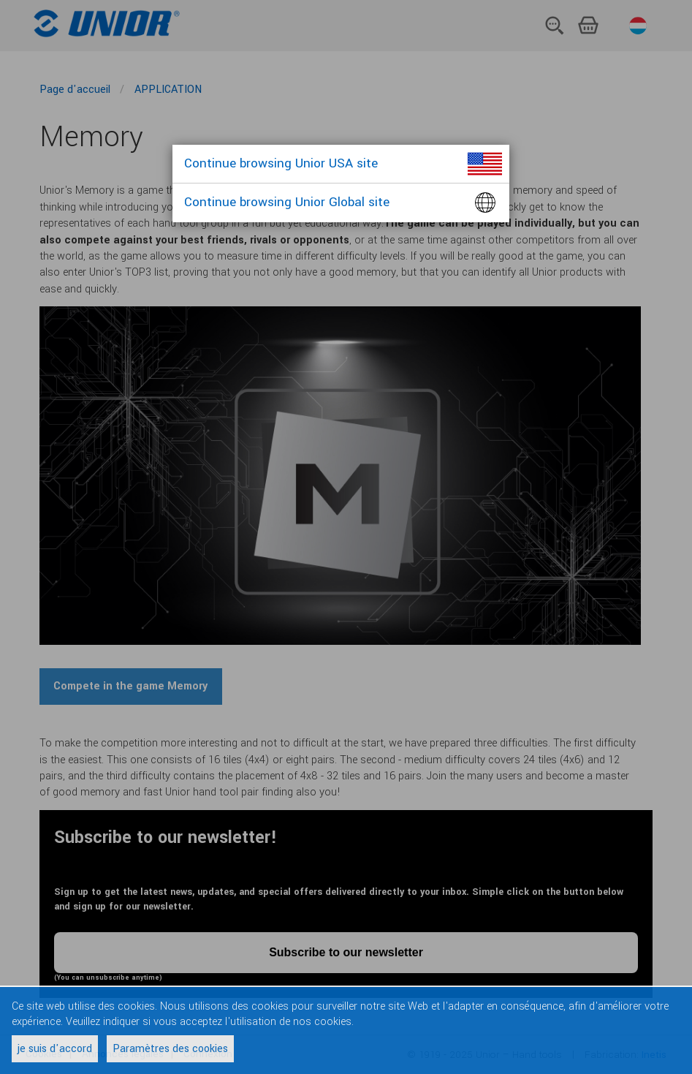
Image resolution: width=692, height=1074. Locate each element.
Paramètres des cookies (170, 1048)
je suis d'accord (55, 1048)
